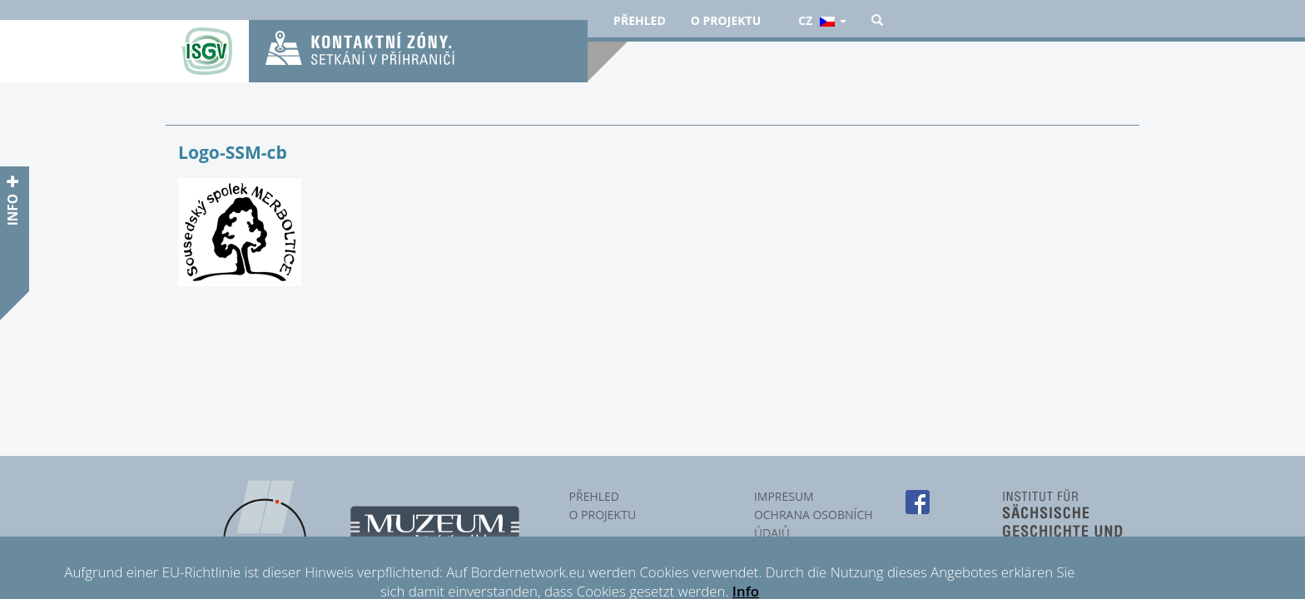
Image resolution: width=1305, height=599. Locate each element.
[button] (877, 21)
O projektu (726, 20)
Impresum (784, 496)
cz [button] (822, 20)
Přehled (639, 20)
